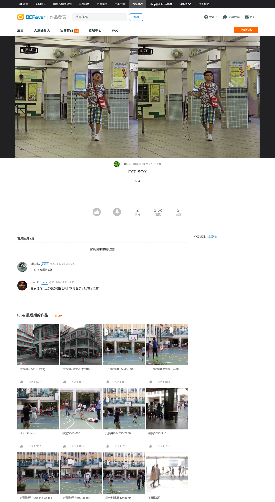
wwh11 (35, 282)
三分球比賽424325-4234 (164, 369)
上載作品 (246, 30)
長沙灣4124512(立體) (76, 369)
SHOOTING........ (30, 433)
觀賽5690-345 (157, 433)
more (58, 315)
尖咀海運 (154, 497)
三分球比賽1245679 (118, 497)
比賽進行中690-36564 (76, 497)
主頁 (20, 30)
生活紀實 (211, 236)
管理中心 (95, 30)
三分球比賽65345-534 (119, 369)
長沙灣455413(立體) (32, 369)
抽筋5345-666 (71, 433)
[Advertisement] (137, 197)
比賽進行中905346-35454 (35, 497)
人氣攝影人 (42, 30)
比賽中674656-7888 (118, 433)
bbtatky (35, 263)
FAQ (115, 30)
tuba (121, 163)
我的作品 (69, 31)
